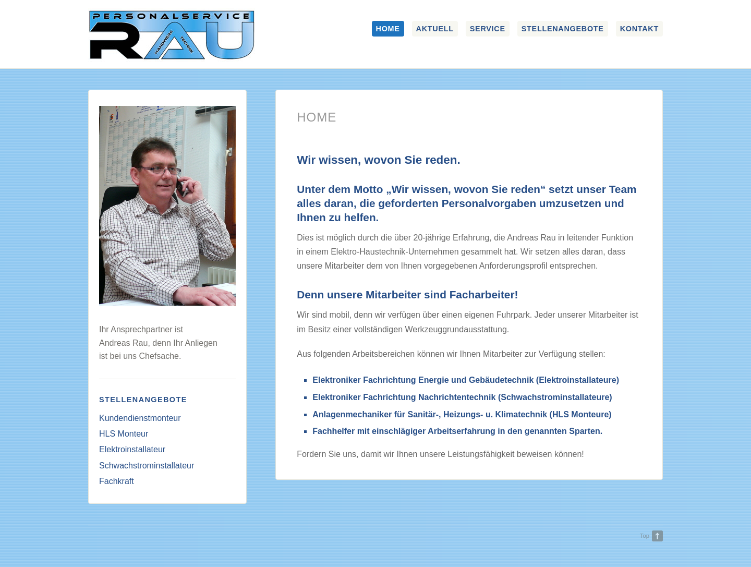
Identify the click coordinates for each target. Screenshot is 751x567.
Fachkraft (116, 481)
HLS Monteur (123, 433)
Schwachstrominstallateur (146, 465)
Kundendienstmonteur (140, 418)
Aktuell (435, 29)
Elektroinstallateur (132, 449)
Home (388, 29)
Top (644, 536)
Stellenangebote (563, 29)
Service (487, 29)
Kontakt (639, 29)
